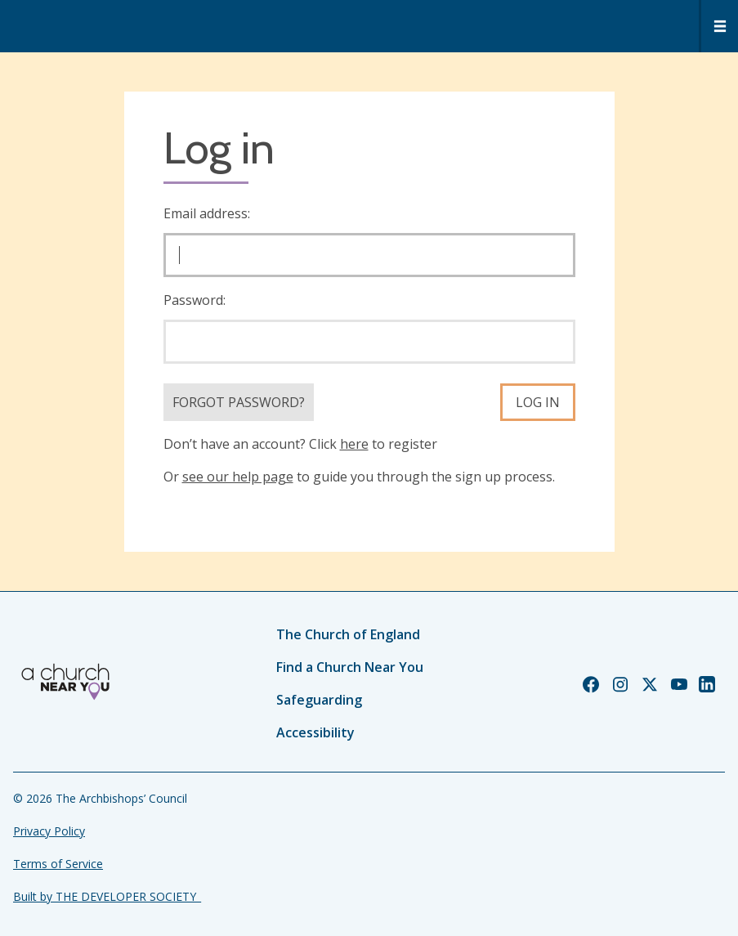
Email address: (206, 213)
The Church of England (348, 634)
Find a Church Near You (349, 667)
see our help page (237, 477)
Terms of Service (58, 863)
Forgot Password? (238, 402)
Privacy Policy (49, 831)
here (354, 444)
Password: (194, 300)
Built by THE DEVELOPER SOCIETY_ (107, 896)
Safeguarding (319, 700)
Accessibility (315, 732)
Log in (538, 402)
